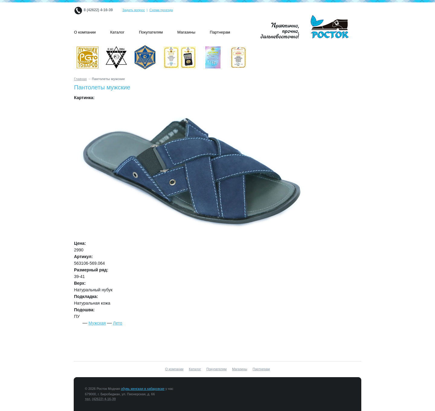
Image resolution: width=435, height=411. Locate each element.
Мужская (97, 323)
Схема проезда (161, 10)
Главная (80, 79)
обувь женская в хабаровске (143, 388)
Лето (117, 323)
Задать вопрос (133, 10)
